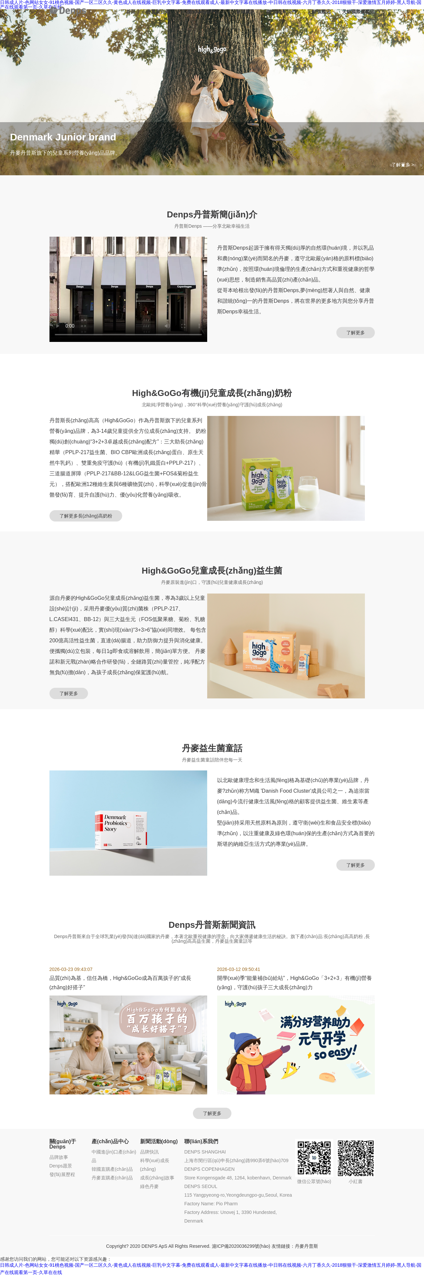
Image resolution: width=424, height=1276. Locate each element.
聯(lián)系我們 (281, 11)
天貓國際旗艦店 (358, 11)
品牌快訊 (149, 1152)
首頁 (130, 11)
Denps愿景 (60, 1165)
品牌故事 (58, 1157)
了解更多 (355, 332)
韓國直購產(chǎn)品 (112, 1169)
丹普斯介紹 (158, 11)
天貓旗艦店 (319, 11)
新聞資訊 (245, 11)
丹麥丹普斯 (306, 1246)
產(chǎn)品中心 (203, 11)
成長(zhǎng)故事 (157, 1177)
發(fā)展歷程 (62, 1174)
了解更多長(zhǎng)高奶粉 (86, 515)
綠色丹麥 (149, 1186)
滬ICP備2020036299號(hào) (241, 1246)
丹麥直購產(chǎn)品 (112, 1177)
